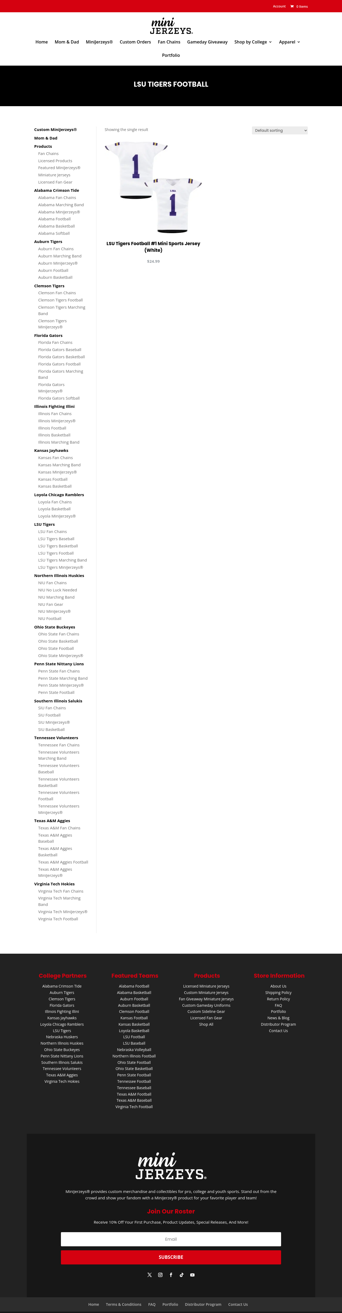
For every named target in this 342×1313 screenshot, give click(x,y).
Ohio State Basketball (134, 1068)
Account (278, 6)
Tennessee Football (134, 1081)
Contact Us (278, 1030)
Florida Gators (62, 1005)
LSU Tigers (62, 1030)
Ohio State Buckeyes (62, 1049)
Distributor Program (278, 1024)
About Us (278, 986)
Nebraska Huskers (62, 1036)
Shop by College (251, 42)
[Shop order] (280, 130)
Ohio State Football (134, 1062)
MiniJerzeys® (99, 42)
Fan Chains (169, 42)
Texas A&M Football (134, 1094)
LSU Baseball (134, 1043)
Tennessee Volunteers (62, 1068)
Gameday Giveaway (207, 42)
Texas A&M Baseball (133, 1100)
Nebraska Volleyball (134, 1049)
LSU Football (134, 1036)
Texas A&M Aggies (62, 1074)
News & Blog (278, 1017)
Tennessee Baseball (134, 1087)
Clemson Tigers (62, 998)
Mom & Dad (67, 42)
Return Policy (278, 998)
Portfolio (171, 55)
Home (42, 42)
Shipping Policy (278, 992)
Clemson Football (134, 1011)
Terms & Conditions (123, 1304)
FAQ (278, 1005)
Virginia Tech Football (134, 1106)
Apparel (287, 42)
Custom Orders (135, 42)
